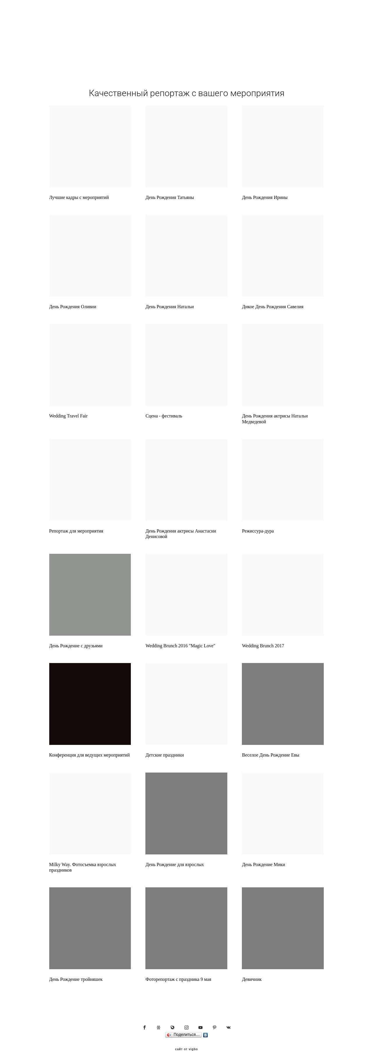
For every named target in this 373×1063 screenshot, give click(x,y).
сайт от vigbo (186, 1049)
